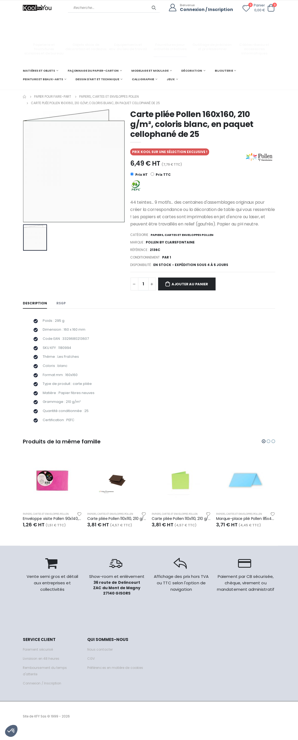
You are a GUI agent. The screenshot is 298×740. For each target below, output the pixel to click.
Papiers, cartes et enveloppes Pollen (109, 96)
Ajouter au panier (193, 284)
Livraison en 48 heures (42, 667)
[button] (271, 8)
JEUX (171, 79)
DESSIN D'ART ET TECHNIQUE (97, 79)
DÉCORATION (191, 70)
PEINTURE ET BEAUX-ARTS (43, 79)
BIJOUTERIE (224, 70)
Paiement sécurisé (39, 658)
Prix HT (139, 174)
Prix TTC (161, 174)
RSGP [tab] (62, 303)
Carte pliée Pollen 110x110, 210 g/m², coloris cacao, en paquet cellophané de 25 (116, 527)
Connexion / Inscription (205, 9)
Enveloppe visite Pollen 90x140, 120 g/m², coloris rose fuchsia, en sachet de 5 (52, 527)
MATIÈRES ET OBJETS (39, 70)
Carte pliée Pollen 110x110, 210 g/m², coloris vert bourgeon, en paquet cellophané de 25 (181, 527)
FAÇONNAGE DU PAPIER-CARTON (93, 70)
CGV (91, 667)
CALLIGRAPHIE (143, 79)
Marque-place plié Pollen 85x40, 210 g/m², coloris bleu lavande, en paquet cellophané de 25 (245, 527)
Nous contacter (100, 658)
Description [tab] (35, 303)
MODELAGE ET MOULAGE (150, 70)
